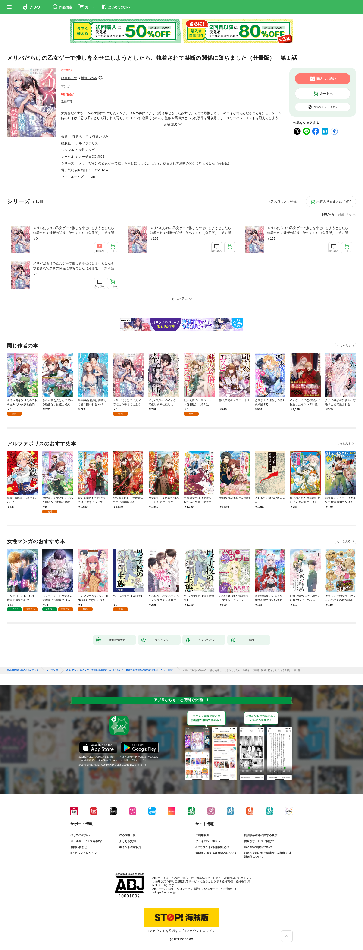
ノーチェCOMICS (92, 156)
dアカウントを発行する (164, 931)
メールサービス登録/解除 (86, 841)
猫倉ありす (69, 78)
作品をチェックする (325, 107)
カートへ (326, 93)
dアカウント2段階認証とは (212, 847)
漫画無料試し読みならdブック (22, 670)
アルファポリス (86, 143)
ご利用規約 (202, 835)
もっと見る (344, 345)
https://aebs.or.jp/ (165, 892)
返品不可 (66, 101)
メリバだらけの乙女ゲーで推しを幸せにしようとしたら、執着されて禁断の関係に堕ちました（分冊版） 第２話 (192, 230)
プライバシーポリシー (209, 841)
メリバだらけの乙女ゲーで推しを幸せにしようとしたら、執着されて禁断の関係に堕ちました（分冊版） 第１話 (75, 230)
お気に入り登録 (285, 201)
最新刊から (347, 214)
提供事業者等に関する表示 (260, 835)
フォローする (100, 78)
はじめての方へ (80, 835)
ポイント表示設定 (130, 847)
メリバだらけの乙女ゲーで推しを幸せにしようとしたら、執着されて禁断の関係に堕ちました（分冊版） (155, 163)
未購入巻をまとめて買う (334, 201)
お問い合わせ (78, 847)
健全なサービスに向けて (259, 841)
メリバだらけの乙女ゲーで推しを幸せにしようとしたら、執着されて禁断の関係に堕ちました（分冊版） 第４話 (75, 265)
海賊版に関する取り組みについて (216, 853)
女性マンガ (87, 150)
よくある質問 (127, 841)
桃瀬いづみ (89, 78)
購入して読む (326, 79)
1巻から (328, 214)
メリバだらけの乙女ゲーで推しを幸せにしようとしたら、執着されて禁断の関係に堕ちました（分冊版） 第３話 (309, 230)
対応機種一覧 (127, 835)
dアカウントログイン (83, 853)
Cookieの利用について (258, 847)
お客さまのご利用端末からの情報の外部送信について (267, 854)
